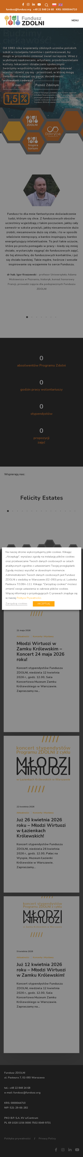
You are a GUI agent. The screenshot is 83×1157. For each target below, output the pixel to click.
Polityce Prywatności (29, 598)
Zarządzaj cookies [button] (16, 603)
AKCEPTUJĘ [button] (43, 603)
